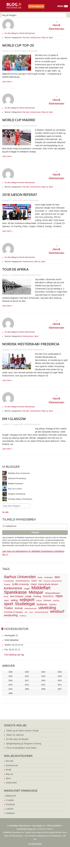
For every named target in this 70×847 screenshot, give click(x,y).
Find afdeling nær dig (14, 655)
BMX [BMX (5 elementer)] (57, 577)
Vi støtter (10, 800)
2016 (43, 680)
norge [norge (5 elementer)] (28, 596)
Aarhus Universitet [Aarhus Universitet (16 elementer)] (20, 577)
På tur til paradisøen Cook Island (21, 748)
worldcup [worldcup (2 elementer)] (22, 616)
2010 (11, 689)
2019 (60, 676)
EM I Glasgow (14, 419)
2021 (27, 676)
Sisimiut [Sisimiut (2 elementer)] (39, 600)
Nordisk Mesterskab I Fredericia (30, 344)
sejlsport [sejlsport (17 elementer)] (27, 600)
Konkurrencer (35, 38)
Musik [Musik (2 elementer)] (6, 596)
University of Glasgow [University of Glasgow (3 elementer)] (13, 612)
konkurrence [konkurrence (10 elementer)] (13, 588)
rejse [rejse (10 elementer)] (59, 596)
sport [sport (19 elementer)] (8, 604)
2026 (11, 672)
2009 (27, 689)
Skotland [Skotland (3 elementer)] (47, 600)
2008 (43, 689)
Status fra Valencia (14, 735)
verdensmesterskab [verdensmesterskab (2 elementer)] (41, 612)
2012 (43, 685)
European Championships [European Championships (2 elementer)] (53, 581)
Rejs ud (45, 38)
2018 (11, 680)
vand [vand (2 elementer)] (31, 612)
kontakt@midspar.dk (26, 829)
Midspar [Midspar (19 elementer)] (36, 592)
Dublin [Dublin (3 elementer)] (34, 581)
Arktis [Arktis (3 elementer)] (40, 577)
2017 (27, 680)
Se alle (5, 512)
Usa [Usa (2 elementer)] (26, 612)
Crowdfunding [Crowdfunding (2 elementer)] (9, 581)
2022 (11, 676)
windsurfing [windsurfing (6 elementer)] (11, 615)
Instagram (10, 813)
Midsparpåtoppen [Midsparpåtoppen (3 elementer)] (52, 593)
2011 (60, 685)
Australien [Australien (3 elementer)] (48, 577)
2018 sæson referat (19, 194)
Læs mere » (7, 81)
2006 (11, 693)
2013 (27, 685)
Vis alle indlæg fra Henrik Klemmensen (19, 33)
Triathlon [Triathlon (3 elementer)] (53, 604)
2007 (60, 689)
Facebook (10, 804)
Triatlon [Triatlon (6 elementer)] (8, 608)
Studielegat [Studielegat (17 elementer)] (25, 604)
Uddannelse (11, 782)
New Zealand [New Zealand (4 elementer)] (16, 596)
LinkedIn (10, 809)
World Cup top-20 (18, 45)
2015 (60, 680)
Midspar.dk (11, 796)
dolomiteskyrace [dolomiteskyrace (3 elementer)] (23, 581)
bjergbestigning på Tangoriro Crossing (23, 743)
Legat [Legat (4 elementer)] (27, 588)
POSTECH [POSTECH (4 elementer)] (48, 596)
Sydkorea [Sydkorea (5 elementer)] (42, 604)
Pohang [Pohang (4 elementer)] (37, 596)
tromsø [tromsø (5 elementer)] (19, 608)
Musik (8, 769)
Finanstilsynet (17, 836)
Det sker (26, 38)
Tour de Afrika (15, 269)
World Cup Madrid (18, 120)
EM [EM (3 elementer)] (40, 581)
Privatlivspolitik (35, 844)
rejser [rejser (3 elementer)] (6, 600)
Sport (51, 38)
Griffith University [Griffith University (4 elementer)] (20, 584)
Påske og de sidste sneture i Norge (22, 730)
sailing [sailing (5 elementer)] (14, 600)
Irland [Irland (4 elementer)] (33, 584)
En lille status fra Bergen (17, 739)
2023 (60, 672)
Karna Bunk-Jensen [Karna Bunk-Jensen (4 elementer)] (48, 584)
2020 (43, 676)
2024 (43, 672)
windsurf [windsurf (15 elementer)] (57, 611)
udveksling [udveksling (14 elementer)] (47, 608)
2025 (27, 672)
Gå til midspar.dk (36, 6)
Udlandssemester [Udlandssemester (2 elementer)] (30, 608)
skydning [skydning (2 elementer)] (56, 600)
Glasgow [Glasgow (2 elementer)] (7, 584)
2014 (11, 685)
